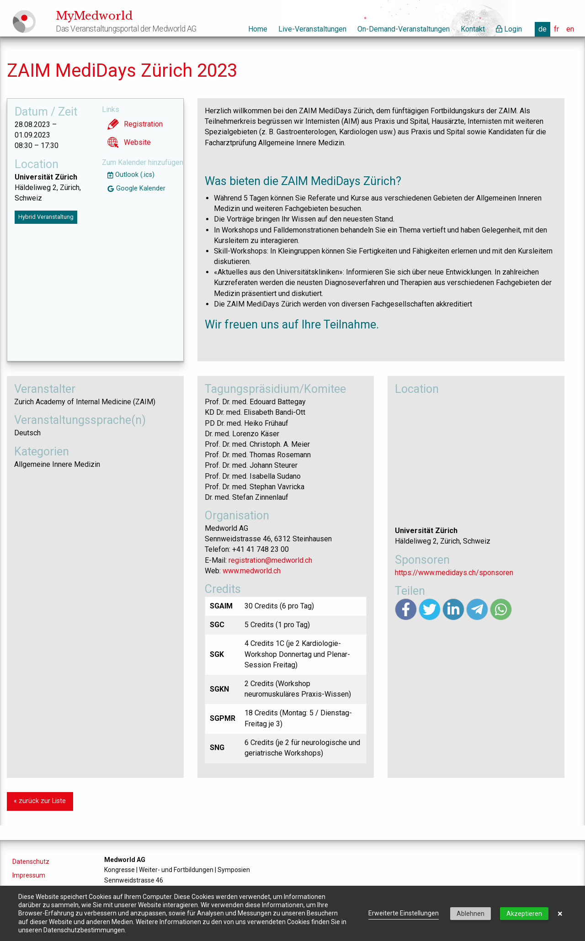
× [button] (560, 913)
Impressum (28, 875)
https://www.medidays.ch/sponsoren (454, 572)
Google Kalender (136, 188)
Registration (135, 124)
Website (129, 142)
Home (257, 29)
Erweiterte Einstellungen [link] (403, 913)
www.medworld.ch (252, 570)
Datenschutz (30, 861)
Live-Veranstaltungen (312, 29)
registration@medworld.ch (270, 560)
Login (509, 29)
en (570, 29)
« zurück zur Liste (40, 801)
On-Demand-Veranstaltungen (403, 29)
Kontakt (473, 29)
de (542, 29)
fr (556, 29)
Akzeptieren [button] (524, 913)
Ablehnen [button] (470, 913)
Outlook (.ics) (130, 175)
